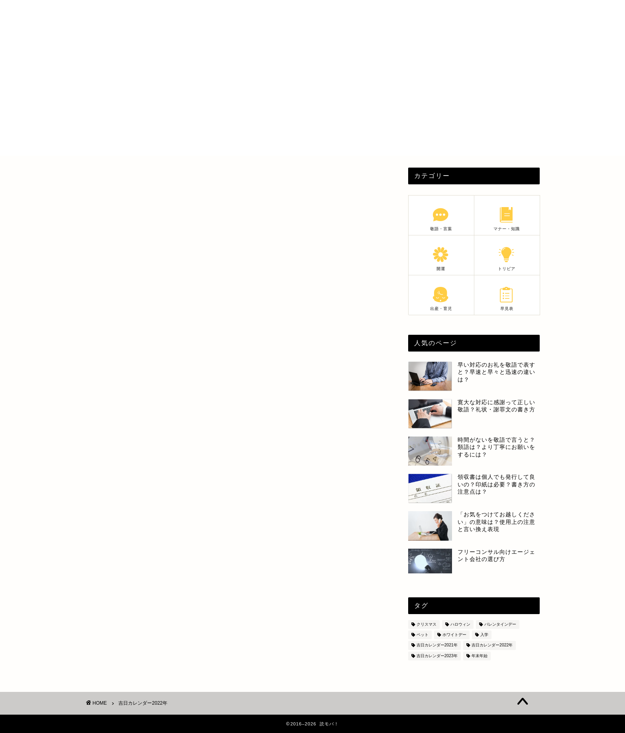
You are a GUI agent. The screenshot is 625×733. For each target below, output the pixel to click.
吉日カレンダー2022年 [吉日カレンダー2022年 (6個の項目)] (492, 645)
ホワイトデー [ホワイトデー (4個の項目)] (454, 634)
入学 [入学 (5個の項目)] (484, 634)
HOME (364, 13)
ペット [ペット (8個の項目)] (422, 634)
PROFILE (406, 13)
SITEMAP (497, 13)
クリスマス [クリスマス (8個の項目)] (426, 624)
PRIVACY (451, 13)
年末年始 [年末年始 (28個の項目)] (479, 656)
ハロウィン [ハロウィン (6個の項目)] (460, 624)
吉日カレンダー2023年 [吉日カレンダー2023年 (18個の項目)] (437, 656)
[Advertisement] (312, 100)
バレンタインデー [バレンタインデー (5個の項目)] (500, 624)
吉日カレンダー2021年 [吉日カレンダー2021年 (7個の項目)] (437, 645)
